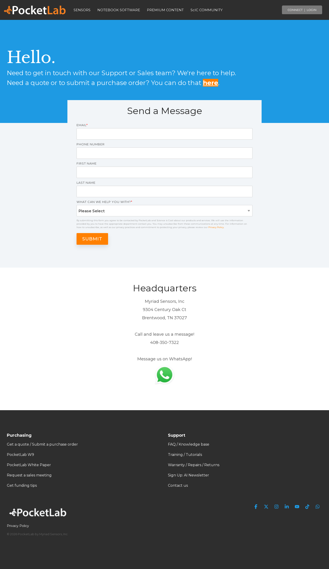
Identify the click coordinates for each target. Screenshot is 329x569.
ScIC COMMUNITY (207, 10)
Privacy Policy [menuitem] (18, 526)
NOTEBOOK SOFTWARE (118, 10)
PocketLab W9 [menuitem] (20, 454)
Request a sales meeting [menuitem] (29, 475)
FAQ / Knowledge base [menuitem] (188, 444)
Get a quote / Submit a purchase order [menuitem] (42, 444)
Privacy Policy (216, 227)
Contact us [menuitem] (178, 485)
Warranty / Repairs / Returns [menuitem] (193, 465)
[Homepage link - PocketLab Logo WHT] (39, 518)
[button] (256, 507)
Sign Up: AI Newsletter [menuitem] (188, 475)
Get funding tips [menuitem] (22, 485)
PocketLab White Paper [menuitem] (29, 465)
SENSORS (82, 10)
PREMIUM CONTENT (165, 10)
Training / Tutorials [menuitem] (185, 454)
